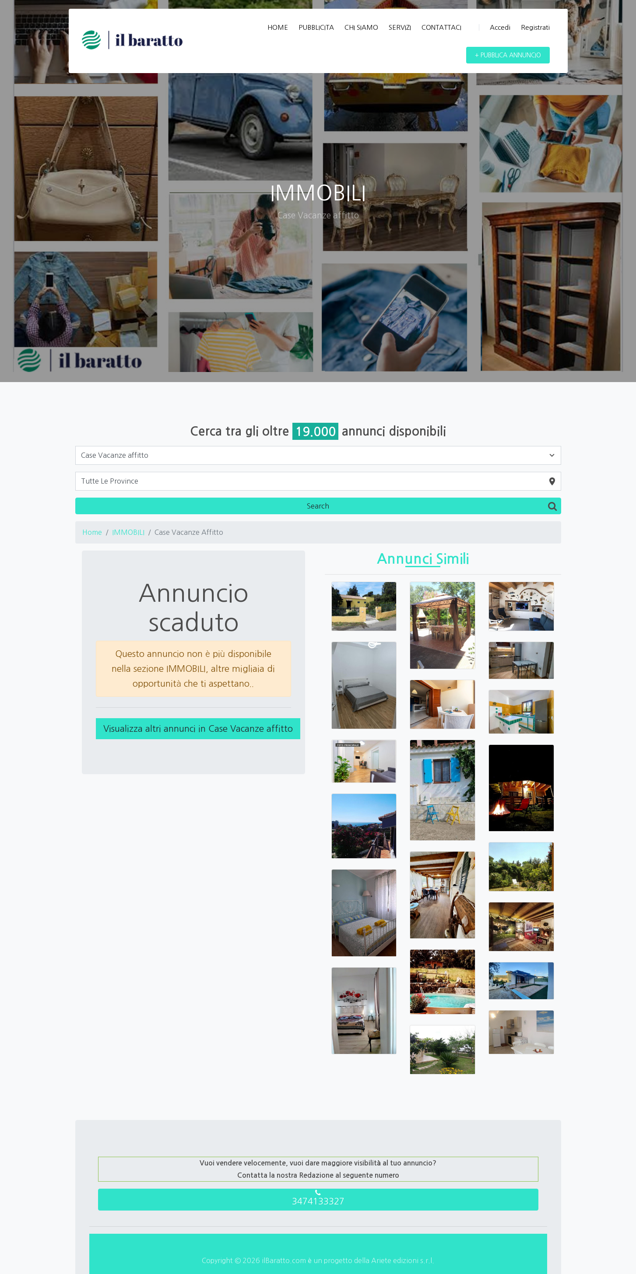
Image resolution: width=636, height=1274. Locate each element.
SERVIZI (400, 27)
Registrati (535, 27)
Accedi (494, 27)
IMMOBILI (128, 532)
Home (92, 532)
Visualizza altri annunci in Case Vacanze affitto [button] (198, 728)
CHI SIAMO (361, 27)
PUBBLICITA (316, 27)
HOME (277, 27)
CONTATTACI (441, 27)
